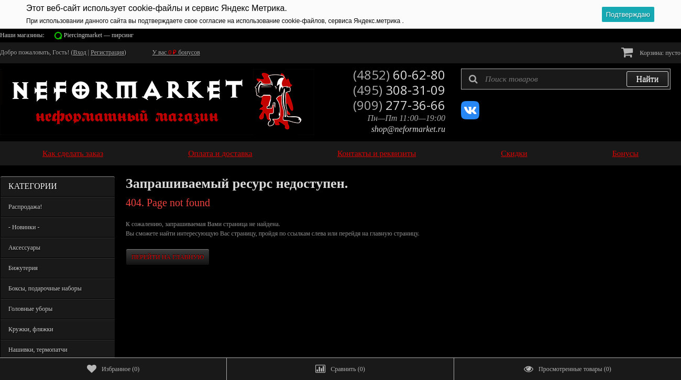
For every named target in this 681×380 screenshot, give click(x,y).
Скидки (514, 153)
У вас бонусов (176, 52)
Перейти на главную (167, 257)
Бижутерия (23, 268)
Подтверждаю (628, 14)
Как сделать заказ (72, 153)
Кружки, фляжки (30, 329)
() (113, 369)
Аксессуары (24, 247)
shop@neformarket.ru (408, 129)
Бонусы (625, 153)
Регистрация (107, 52)
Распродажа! (25, 206)
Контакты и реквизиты (376, 153)
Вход (79, 52)
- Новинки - (23, 227)
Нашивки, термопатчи (38, 349)
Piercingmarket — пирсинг (99, 35)
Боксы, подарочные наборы (45, 288)
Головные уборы (30, 308)
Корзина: (650, 52)
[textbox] (566, 79)
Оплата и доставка (220, 153)
